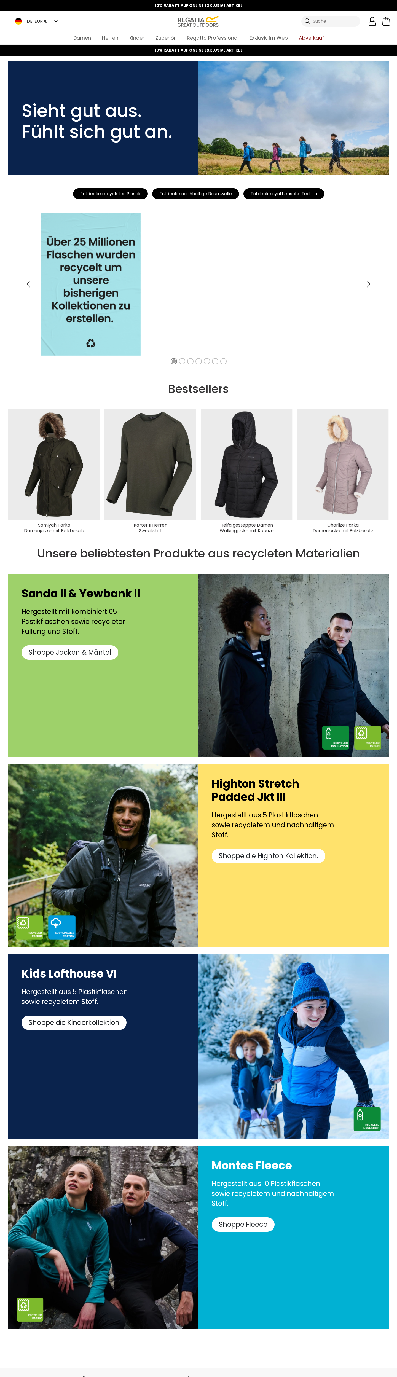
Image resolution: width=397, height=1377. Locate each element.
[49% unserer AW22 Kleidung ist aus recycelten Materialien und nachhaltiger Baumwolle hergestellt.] (182, 361)
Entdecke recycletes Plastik (110, 193)
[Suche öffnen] (330, 21)
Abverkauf (311, 37)
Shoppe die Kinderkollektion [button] (74, 1022)
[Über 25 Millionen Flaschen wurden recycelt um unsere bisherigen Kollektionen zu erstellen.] (173, 361)
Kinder (136, 37)
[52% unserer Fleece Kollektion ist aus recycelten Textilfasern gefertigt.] (207, 361)
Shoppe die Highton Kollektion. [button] (268, 855)
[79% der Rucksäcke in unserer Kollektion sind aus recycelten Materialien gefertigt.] (223, 361)
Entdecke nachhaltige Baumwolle (195, 193)
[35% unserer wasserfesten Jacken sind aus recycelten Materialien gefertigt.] (190, 361)
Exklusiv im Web (269, 37)
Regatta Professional (212, 37)
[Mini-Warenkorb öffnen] (386, 21)
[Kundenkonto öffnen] (372, 21)
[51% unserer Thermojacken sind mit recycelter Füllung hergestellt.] (198, 361)
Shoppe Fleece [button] (243, 1224)
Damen (82, 37)
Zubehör (165, 37)
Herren (110, 37)
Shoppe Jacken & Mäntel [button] (70, 652)
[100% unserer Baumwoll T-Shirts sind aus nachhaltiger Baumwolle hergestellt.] (215, 361)
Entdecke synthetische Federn (284, 193)
